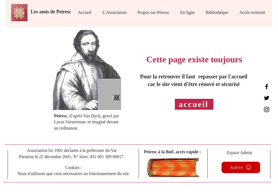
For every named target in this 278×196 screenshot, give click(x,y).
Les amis (40, 11)
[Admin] (241, 167)
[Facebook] (266, 86)
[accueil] (194, 104)
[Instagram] (266, 109)
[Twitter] (266, 98)
